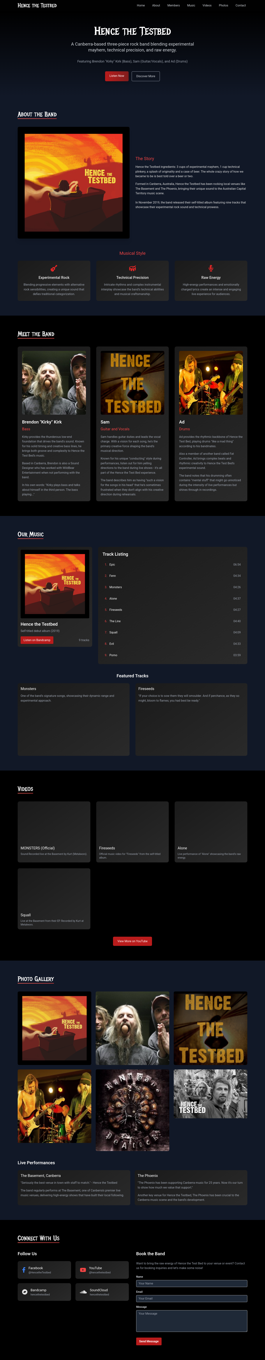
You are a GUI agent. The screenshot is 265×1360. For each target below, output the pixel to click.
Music (191, 5)
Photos (223, 5)
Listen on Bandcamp (37, 640)
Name (139, 1276)
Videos (207, 5)
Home (141, 5)
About (156, 5)
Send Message (149, 1341)
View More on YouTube (132, 941)
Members (173, 5)
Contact (241, 5)
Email (139, 1291)
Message (141, 1306)
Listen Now (116, 76)
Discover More (145, 76)
